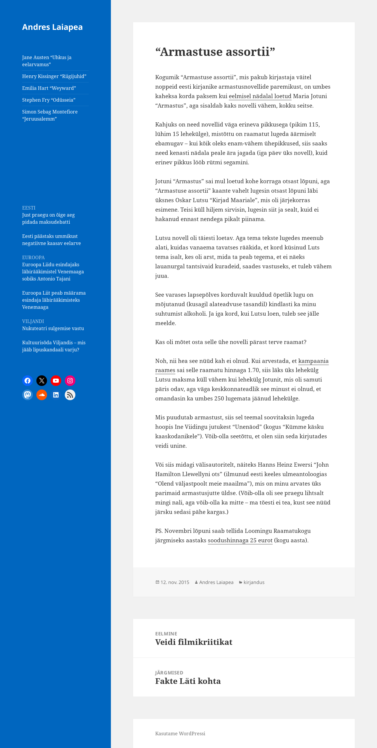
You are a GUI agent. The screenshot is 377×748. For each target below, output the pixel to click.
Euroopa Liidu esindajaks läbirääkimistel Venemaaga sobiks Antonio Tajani (53, 271)
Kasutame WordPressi (180, 733)
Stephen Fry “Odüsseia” (48, 100)
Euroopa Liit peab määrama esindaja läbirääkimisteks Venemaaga (54, 300)
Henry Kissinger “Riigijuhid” (54, 76)
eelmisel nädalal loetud (260, 96)
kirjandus (254, 582)
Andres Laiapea (52, 26)
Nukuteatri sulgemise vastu (53, 328)
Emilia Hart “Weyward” (49, 88)
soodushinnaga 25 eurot (240, 540)
